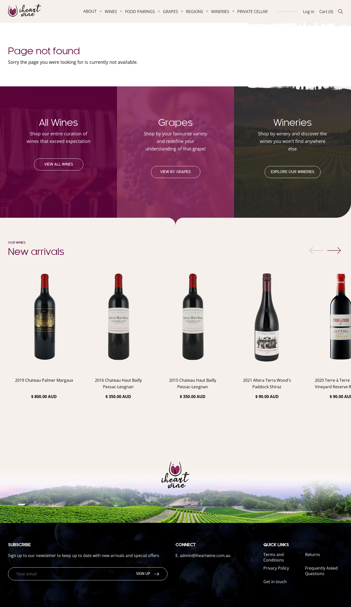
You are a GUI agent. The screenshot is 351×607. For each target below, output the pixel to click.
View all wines (58, 164)
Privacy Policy (276, 568)
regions (194, 11)
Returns (312, 554)
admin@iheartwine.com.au (205, 555)
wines (111, 11)
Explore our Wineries (292, 172)
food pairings (140, 11)
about (90, 11)
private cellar (252, 11)
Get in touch (275, 581)
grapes (170, 11)
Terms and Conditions (273, 557)
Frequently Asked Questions (321, 570)
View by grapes (175, 172)
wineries (220, 11)
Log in (308, 11)
